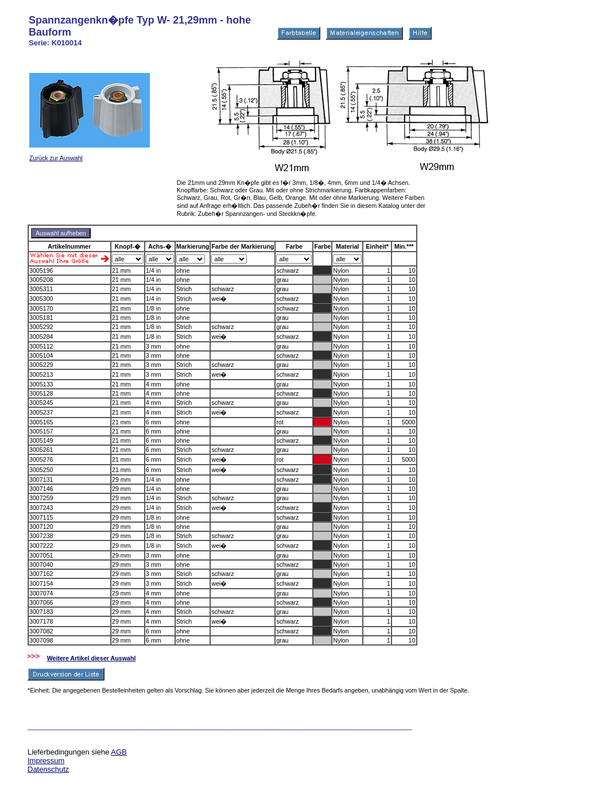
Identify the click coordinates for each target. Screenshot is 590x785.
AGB (118, 752)
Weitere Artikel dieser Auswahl (91, 658)
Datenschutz (48, 769)
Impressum (46, 760)
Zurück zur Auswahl (56, 157)
